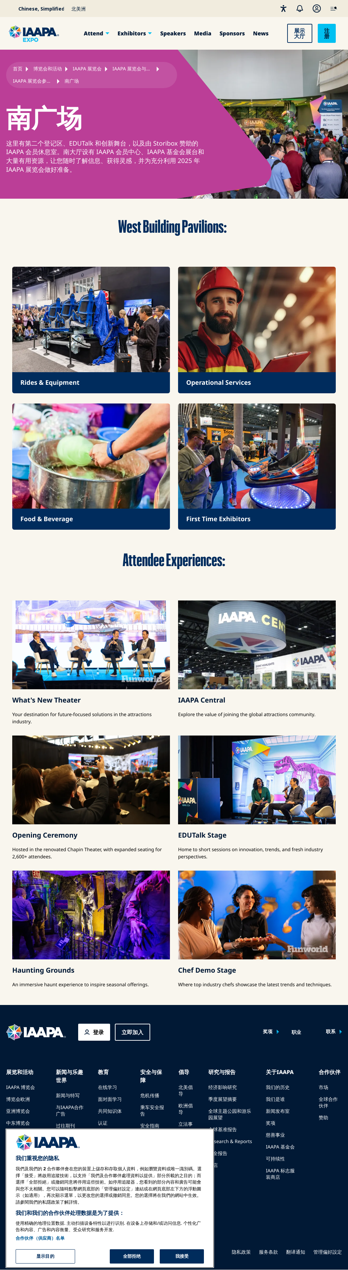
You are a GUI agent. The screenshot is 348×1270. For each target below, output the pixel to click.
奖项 (268, 1032)
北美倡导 (185, 1090)
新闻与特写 (68, 1095)
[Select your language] (36, 8)
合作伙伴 (330, 1072)
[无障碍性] (283, 8)
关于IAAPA (280, 1072)
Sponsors (232, 33)
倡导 (183, 1072)
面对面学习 (110, 1099)
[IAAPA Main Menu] (334, 8)
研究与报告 (222, 1072)
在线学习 (107, 1087)
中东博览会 (18, 1123)
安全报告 (217, 1153)
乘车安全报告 (152, 1110)
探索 (102, 1153)
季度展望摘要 (222, 1099)
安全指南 (149, 1126)
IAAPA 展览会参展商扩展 (33, 81)
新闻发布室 (278, 1111)
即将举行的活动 (22, 1135)
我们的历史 (278, 1087)
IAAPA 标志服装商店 (280, 1174)
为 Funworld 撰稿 (69, 1141)
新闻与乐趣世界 (69, 1076)
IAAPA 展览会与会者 (132, 69)
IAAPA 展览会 (87, 69)
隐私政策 (241, 1252)
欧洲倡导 (185, 1109)
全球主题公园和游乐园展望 (229, 1114)
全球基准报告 (222, 1129)
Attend (93, 33)
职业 (296, 1032)
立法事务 (185, 1127)
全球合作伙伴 (328, 1102)
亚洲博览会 (18, 1111)
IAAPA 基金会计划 (112, 1138)
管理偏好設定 (327, 1252)
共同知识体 (110, 1111)
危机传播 (149, 1095)
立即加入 (132, 1032)
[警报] (300, 8)
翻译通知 (295, 1252)
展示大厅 (299, 33)
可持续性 (275, 1159)
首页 (17, 69)
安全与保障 (151, 1076)
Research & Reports (230, 1141)
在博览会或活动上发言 (25, 1150)
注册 (327, 33)
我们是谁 (275, 1099)
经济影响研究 (222, 1087)
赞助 (323, 1118)
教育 (103, 1072)
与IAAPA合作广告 (69, 1110)
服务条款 (268, 1252)
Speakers (173, 33)
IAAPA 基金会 (280, 1147)
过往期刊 (65, 1126)
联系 (330, 1032)
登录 (98, 1032)
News (261, 33)
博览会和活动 (47, 69)
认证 (102, 1123)
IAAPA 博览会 (20, 1087)
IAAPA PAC (185, 1145)
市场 (323, 1087)
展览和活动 (19, 1072)
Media (202, 33)
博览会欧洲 (18, 1099)
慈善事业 (275, 1135)
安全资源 (149, 1138)
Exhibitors (132, 33)
